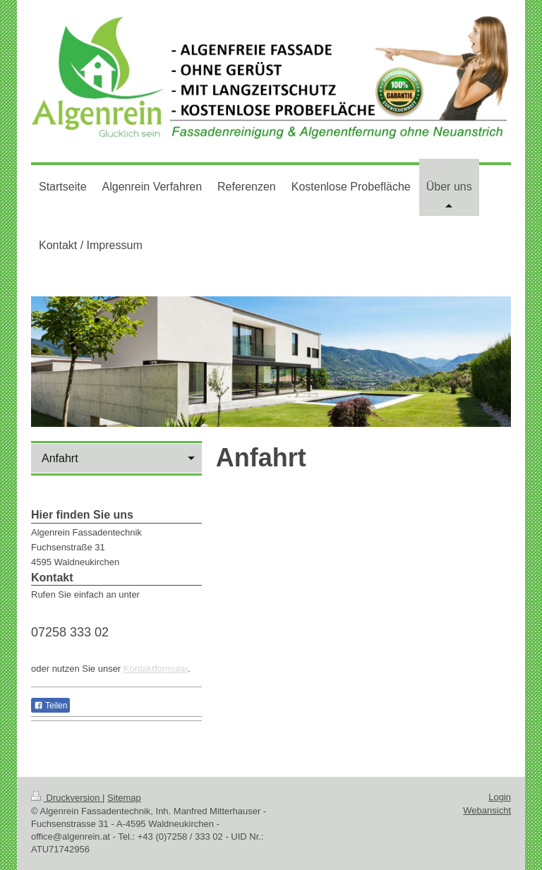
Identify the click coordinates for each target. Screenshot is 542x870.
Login (499, 797)
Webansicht (487, 810)
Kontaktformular (156, 668)
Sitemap (124, 797)
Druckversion (66, 797)
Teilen (50, 706)
